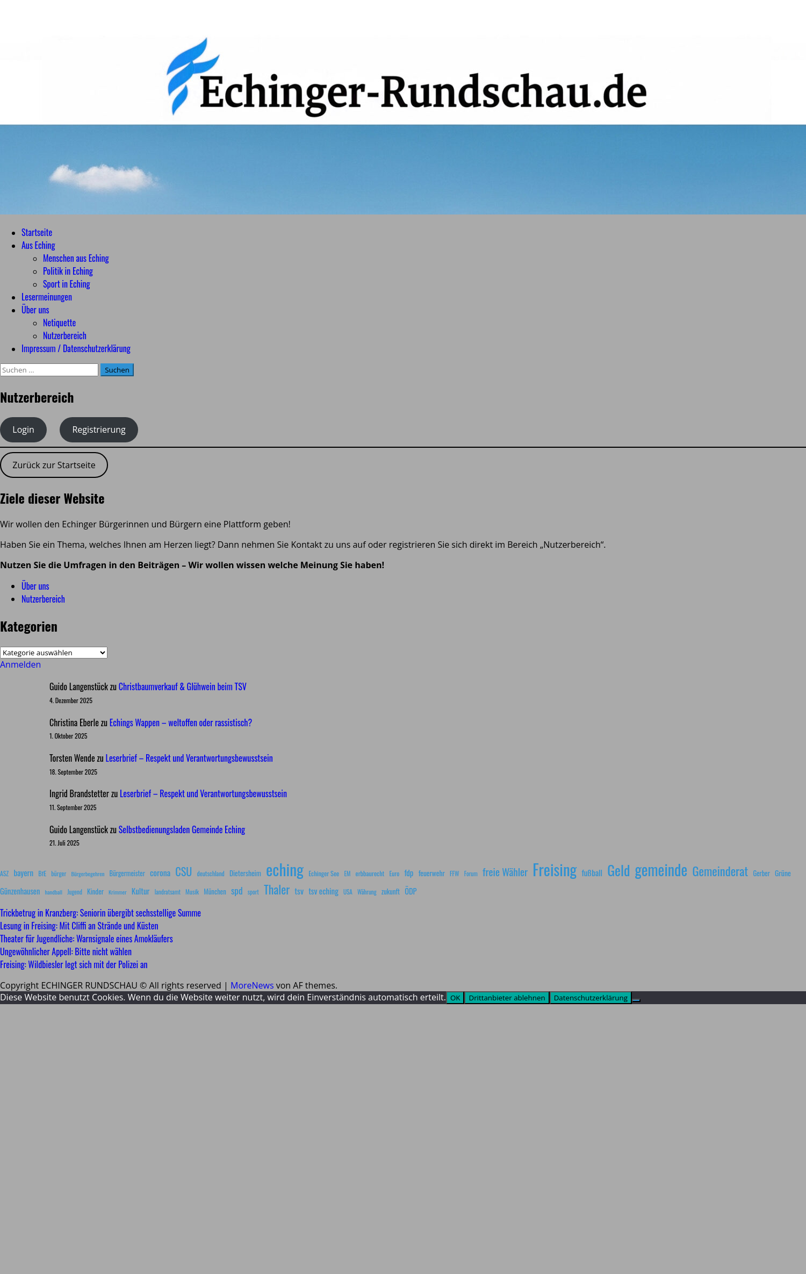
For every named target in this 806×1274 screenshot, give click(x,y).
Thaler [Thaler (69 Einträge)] (277, 889)
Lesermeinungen (46, 296)
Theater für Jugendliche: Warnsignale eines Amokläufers (86, 938)
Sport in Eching (66, 283)
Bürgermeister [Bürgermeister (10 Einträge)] (127, 873)
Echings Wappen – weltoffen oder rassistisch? (181, 722)
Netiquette (59, 322)
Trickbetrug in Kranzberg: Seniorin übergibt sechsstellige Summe (100, 912)
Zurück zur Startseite (54, 465)
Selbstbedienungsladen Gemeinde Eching (182, 829)
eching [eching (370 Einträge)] (285, 869)
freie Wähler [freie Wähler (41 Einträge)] (505, 871)
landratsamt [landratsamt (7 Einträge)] (168, 891)
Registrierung (98, 429)
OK (455, 998)
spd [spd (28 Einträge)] (237, 890)
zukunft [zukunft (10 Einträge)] (391, 891)
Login (23, 429)
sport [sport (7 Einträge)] (253, 891)
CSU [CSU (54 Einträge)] (183, 871)
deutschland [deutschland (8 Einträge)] (211, 873)
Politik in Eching (68, 270)
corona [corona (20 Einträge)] (160, 872)
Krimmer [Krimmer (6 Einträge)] (118, 891)
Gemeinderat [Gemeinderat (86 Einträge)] (720, 870)
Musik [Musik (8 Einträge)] (192, 891)
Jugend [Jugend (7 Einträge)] (74, 891)
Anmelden (20, 664)
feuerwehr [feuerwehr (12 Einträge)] (432, 873)
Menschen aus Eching (76, 258)
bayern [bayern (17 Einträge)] (23, 872)
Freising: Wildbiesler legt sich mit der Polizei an (73, 964)
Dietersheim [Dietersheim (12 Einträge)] (245, 873)
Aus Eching (38, 245)
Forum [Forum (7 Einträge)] (471, 873)
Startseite (36, 232)
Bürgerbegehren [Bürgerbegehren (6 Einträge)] (87, 873)
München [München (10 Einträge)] (215, 891)
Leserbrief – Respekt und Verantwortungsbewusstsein (189, 757)
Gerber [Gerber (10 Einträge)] (761, 873)
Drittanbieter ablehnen (507, 998)
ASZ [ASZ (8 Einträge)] (4, 873)
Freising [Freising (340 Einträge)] (554, 869)
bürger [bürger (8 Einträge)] (58, 873)
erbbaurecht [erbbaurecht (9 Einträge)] (370, 873)
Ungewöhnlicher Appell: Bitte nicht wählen (66, 951)
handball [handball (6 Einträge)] (53, 891)
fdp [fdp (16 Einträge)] (408, 872)
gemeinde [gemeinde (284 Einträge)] (661, 869)
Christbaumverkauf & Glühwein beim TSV (183, 686)
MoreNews (252, 985)
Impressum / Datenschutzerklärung (76, 348)
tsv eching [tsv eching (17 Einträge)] (323, 891)
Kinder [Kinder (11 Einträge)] (95, 891)
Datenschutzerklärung (591, 998)
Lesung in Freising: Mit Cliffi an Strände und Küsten (79, 925)
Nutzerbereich (65, 335)
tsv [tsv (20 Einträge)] (299, 890)
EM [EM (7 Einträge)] (347, 873)
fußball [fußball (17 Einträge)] (592, 872)
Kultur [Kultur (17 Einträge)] (141, 891)
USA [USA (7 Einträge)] (347, 891)
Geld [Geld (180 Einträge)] (618, 870)
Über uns (35, 309)
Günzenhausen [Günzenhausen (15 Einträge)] (20, 891)
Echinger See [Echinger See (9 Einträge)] (323, 873)
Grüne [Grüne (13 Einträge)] (783, 872)
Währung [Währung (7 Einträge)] (367, 891)
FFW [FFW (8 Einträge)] (454, 873)
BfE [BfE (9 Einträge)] (42, 873)
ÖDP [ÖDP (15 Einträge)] (410, 891)
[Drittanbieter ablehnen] (636, 1000)
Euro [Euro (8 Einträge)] (395, 873)
